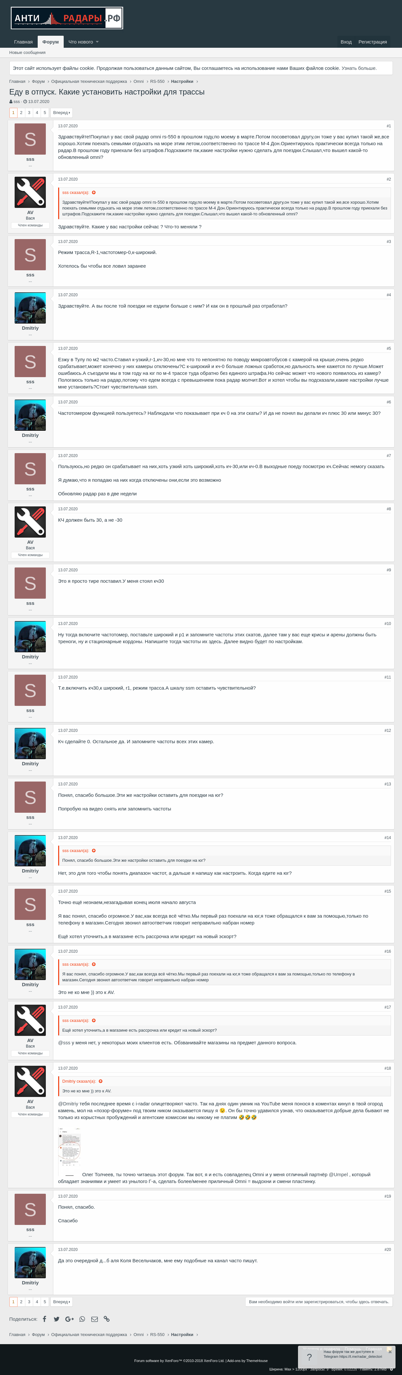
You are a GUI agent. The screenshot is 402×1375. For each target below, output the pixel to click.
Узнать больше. (359, 68)
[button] (97, 42)
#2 (387, 179)
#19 (386, 1196)
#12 (386, 730)
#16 (386, 951)
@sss (66, 1042)
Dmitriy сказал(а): (81, 1081)
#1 (387, 126)
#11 (386, 677)
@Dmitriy (70, 1103)
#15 (386, 891)
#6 (387, 402)
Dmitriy (32, 328)
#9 (387, 570)
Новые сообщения (27, 52)
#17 (386, 1007)
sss (16, 101)
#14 (386, 837)
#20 (386, 1249)
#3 (387, 241)
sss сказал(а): (78, 192)
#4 (387, 295)
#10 (386, 623)
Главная (23, 42)
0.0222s (350, 1369)
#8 (387, 509)
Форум (51, 42)
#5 (387, 348)
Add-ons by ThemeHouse (247, 1361)
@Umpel (340, 1174)
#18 (386, 1068)
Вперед (60, 112)
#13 (386, 784)
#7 (387, 455)
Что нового (81, 42)
